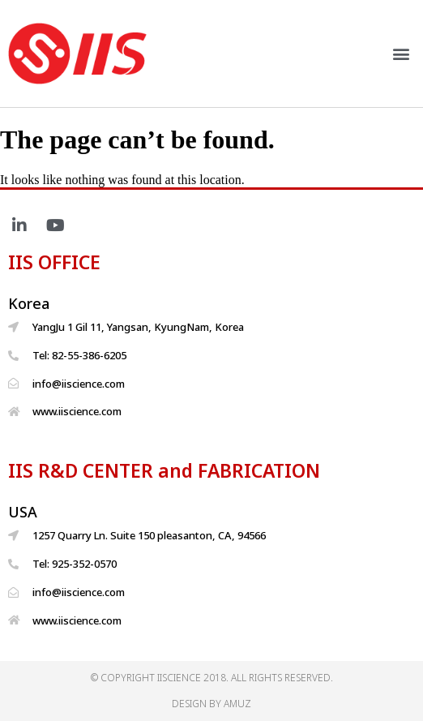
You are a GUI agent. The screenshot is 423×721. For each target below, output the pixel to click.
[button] (401, 53)
